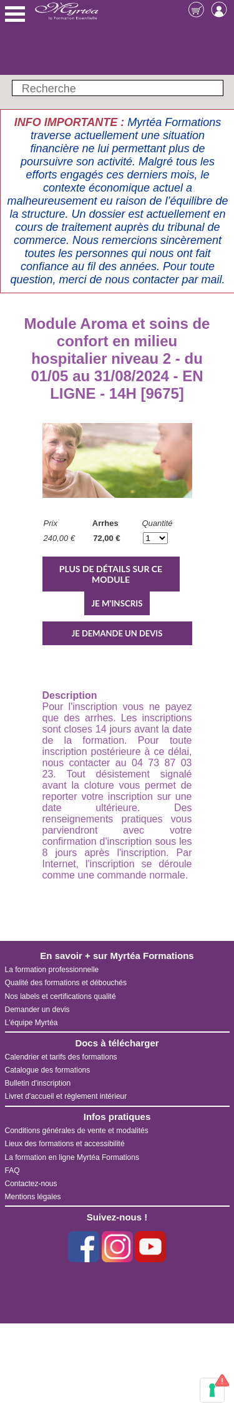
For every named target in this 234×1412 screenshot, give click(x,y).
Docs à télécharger (116, 1043)
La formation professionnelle (52, 969)
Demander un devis (37, 1009)
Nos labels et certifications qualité (60, 996)
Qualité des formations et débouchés (66, 982)
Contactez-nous (31, 1183)
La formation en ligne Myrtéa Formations (72, 1157)
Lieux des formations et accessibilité (65, 1143)
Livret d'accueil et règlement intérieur (66, 1096)
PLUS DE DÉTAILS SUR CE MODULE (110, 574)
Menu (15, 14)
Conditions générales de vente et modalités (77, 1130)
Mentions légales (33, 1196)
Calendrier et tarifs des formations (61, 1057)
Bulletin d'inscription (38, 1083)
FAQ (12, 1170)
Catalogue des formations (47, 1070)
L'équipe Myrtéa (31, 1022)
